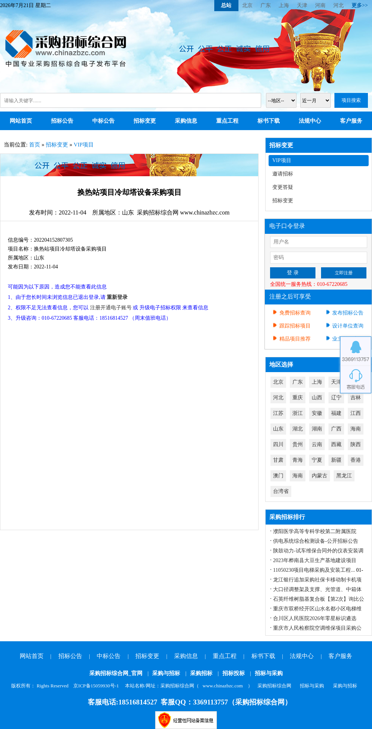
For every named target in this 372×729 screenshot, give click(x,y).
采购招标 (201, 673)
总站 (226, 5)
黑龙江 (344, 475)
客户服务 (351, 121)
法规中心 (310, 121)
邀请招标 (282, 174)
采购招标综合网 (274, 685)
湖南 (317, 429)
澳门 (278, 475)
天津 (302, 5)
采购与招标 (166, 673)
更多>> (360, 5)
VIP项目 (84, 145)
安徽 (317, 413)
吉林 (355, 397)
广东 (265, 5)
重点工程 (227, 121)
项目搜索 (351, 100)
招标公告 (62, 121)
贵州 (297, 444)
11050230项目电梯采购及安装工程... (314, 570)
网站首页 (21, 121)
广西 (336, 429)
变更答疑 (282, 187)
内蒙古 (319, 475)
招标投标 (233, 673)
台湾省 (281, 491)
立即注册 (344, 272)
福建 (336, 413)
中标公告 (103, 121)
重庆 (297, 397)
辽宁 (336, 397)
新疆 (336, 460)
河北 (338, 5)
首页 (34, 145)
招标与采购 (269, 673)
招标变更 (145, 121)
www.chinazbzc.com (223, 685)
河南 (320, 5)
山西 (317, 397)
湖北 (297, 429)
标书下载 (268, 121)
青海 (297, 460)
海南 (355, 429)
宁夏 (317, 460)
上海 (284, 5)
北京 (247, 5)
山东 (278, 429)
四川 (278, 444)
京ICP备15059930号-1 (96, 685)
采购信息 (186, 121)
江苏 (278, 413)
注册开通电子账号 (111, 307)
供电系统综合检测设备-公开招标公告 (315, 541)
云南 (317, 444)
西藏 (336, 444)
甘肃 (278, 460)
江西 (355, 413)
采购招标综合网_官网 (115, 673)
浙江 (297, 413)
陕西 (355, 444)
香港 (355, 460)
